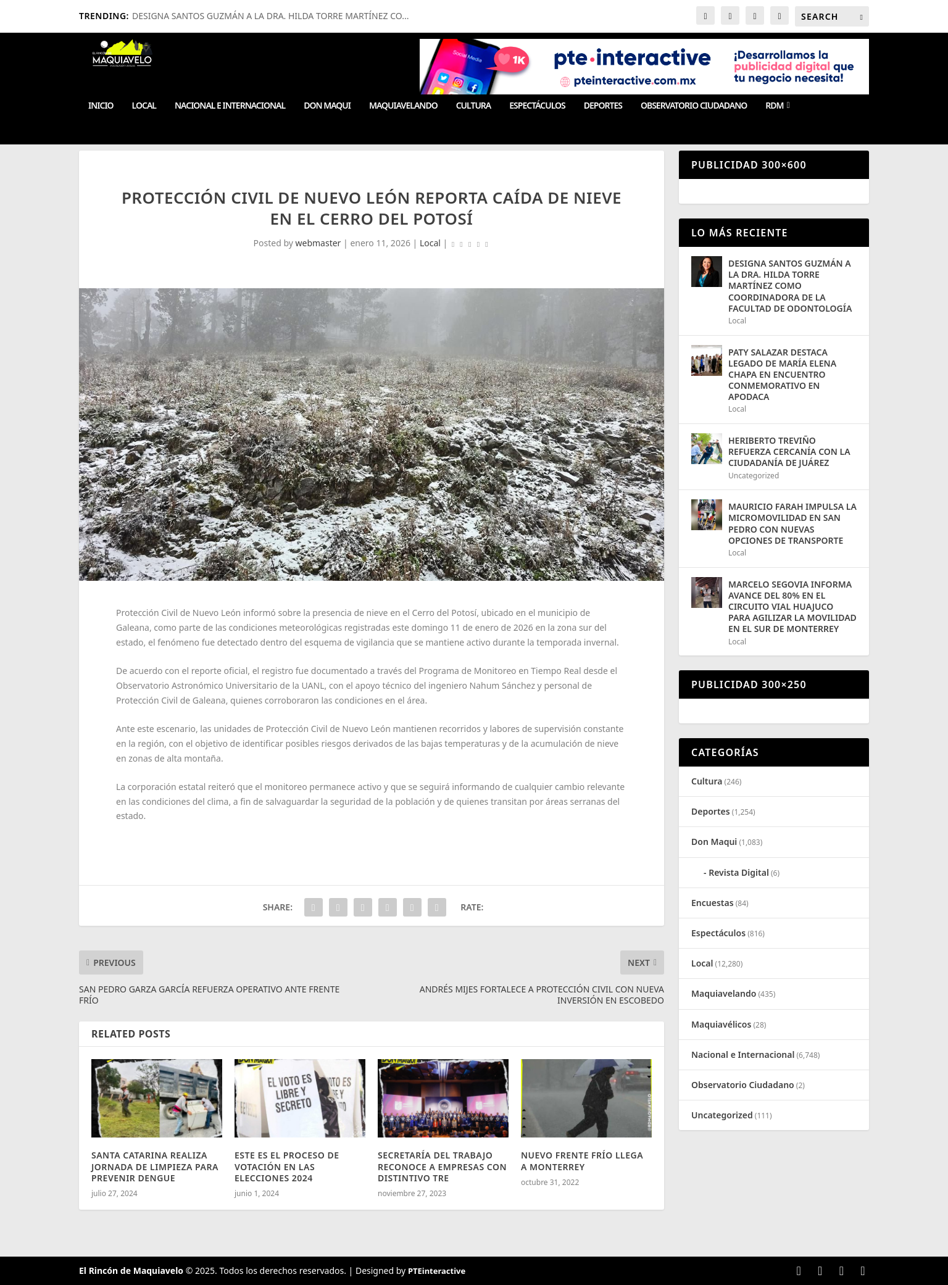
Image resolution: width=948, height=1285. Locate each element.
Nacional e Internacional (230, 106)
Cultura (473, 106)
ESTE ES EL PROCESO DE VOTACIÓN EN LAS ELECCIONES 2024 (287, 1166)
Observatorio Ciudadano (694, 106)
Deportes (603, 106)
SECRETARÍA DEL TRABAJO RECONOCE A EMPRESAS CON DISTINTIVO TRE (442, 1166)
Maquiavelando (403, 106)
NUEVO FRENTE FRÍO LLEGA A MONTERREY (582, 1160)
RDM (774, 106)
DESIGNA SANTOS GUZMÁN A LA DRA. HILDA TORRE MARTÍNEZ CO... (270, 16)
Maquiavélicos (721, 1024)
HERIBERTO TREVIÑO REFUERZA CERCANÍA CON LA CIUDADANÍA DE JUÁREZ (789, 451)
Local (144, 106)
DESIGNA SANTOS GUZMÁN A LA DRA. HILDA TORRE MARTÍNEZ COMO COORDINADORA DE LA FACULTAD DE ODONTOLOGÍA (790, 285)
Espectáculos (537, 106)
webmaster (318, 243)
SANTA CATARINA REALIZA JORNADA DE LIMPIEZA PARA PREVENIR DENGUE (154, 1166)
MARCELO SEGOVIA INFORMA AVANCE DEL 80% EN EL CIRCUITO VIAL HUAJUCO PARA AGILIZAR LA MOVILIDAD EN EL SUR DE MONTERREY (792, 606)
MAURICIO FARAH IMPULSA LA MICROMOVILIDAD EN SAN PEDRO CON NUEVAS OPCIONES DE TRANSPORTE (792, 523)
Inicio (101, 106)
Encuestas (712, 903)
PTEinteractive (436, 1270)
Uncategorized (753, 475)
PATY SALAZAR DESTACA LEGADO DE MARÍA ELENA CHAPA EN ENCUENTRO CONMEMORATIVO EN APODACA (782, 374)
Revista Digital (739, 872)
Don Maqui (327, 106)
